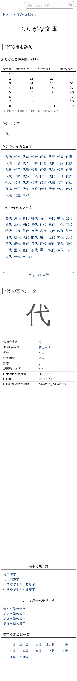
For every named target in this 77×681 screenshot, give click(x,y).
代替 (51, 157)
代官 (34, 163)
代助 (51, 169)
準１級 (24, 644)
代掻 (69, 157)
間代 (69, 243)
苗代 (26, 231)
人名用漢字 (11, 579)
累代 (51, 224)
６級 (39, 650)
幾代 (43, 237)
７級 (52, 650)
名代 (8, 218)
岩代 (69, 224)
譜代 (69, 218)
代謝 (60, 189)
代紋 (8, 176)
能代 (34, 237)
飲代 (60, 231)
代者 (51, 189)
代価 (8, 163)
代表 (60, 157)
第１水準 (45, 347)
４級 (12, 650)
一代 (17, 256)
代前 (34, 182)
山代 (8, 250)
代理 (43, 163)
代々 (17, 157)
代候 (8, 182)
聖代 (51, 243)
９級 (12, 657)
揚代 (17, 250)
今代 (60, 250)
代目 (17, 169)
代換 (8, 189)
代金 (34, 157)
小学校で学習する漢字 (19, 584)
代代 (51, 176)
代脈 (17, 176)
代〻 (43, 176)
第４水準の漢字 (14, 623)
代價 (43, 169)
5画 (41, 368)
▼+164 (27, 256)
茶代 (34, 250)
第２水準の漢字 (14, 613)
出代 (69, 250)
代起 (69, 189)
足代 (51, 237)
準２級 (50, 644)
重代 (43, 250)
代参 (43, 182)
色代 (26, 250)
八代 (17, 231)
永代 (17, 224)
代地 (43, 157)
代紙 (43, 189)
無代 (34, 224)
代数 (69, 163)
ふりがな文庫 (38, 29)
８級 (42, 358)
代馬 (26, 169)
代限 (8, 195)
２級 (39, 644)
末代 (60, 237)
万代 (34, 231)
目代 (34, 243)
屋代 (8, 256)
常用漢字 (9, 574)
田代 (26, 243)
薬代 (60, 243)
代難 (17, 195)
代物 (8, 157)
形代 (8, 237)
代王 (17, 189)
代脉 (26, 176)
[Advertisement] (38, 435)
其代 (69, 237)
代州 (34, 169)
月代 (17, 218)
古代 (43, 231)
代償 (17, 163)
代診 (60, 163)
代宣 (60, 182)
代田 (8, 169)
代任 (60, 176)
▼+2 (26, 195)
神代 (43, 224)
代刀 (26, 182)
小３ (42, 352)
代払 (69, 182)
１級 (12, 644)
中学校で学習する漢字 (19, 589)
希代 (8, 231)
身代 (26, 218)
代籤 (34, 189)
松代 (17, 237)
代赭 (26, 157)
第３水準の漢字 (14, 618)
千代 (60, 224)
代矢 (26, 189)
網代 (26, 224)
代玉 (60, 169)
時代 (43, 218)
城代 (51, 250)
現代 (26, 237)
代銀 (34, 176)
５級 (25, 650)
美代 (8, 243)
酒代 (8, 224)
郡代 (17, 243)
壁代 (69, 231)
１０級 (24, 657)
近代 (43, 243)
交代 (51, 231)
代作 (69, 176)
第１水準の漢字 (14, 609)
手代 (60, 218)
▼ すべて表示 (38, 275)
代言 (51, 163)
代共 (17, 182)
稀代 (51, 218)
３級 (65, 644)
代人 (26, 163)
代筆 (69, 169)
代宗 (51, 182)
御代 (34, 218)
